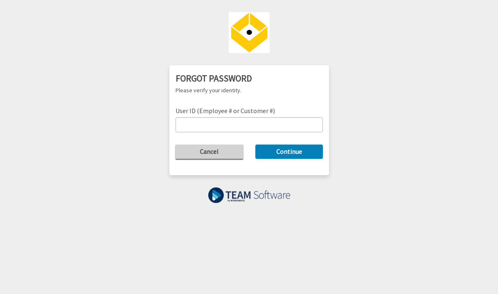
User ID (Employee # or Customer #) (225, 111)
